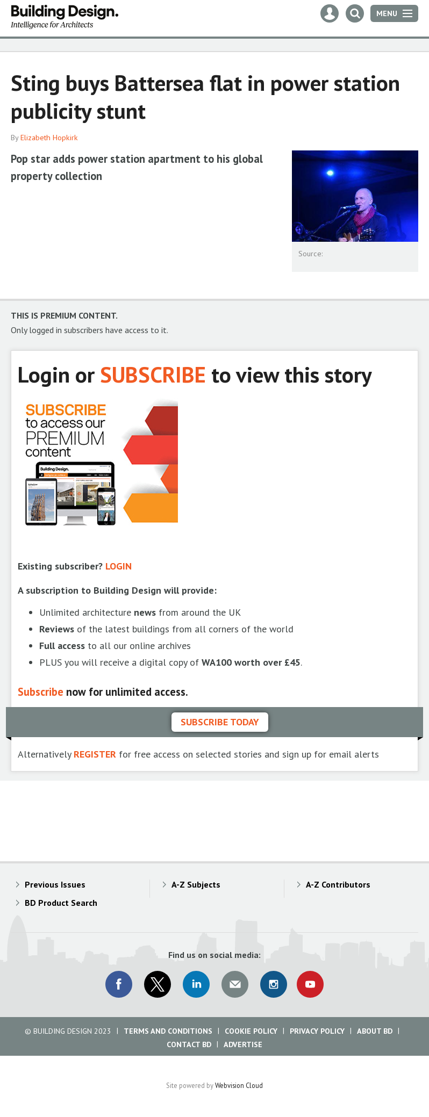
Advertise (243, 1044)
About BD (374, 1031)
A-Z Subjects (195, 884)
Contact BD (189, 1044)
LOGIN (118, 566)
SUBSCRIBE (153, 374)
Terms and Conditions (168, 1031)
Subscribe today (220, 722)
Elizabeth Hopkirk (49, 137)
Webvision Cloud (239, 1085)
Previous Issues (55, 884)
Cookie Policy (251, 1031)
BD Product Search (61, 902)
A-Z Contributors (338, 884)
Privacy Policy (317, 1031)
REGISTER (95, 754)
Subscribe (40, 691)
